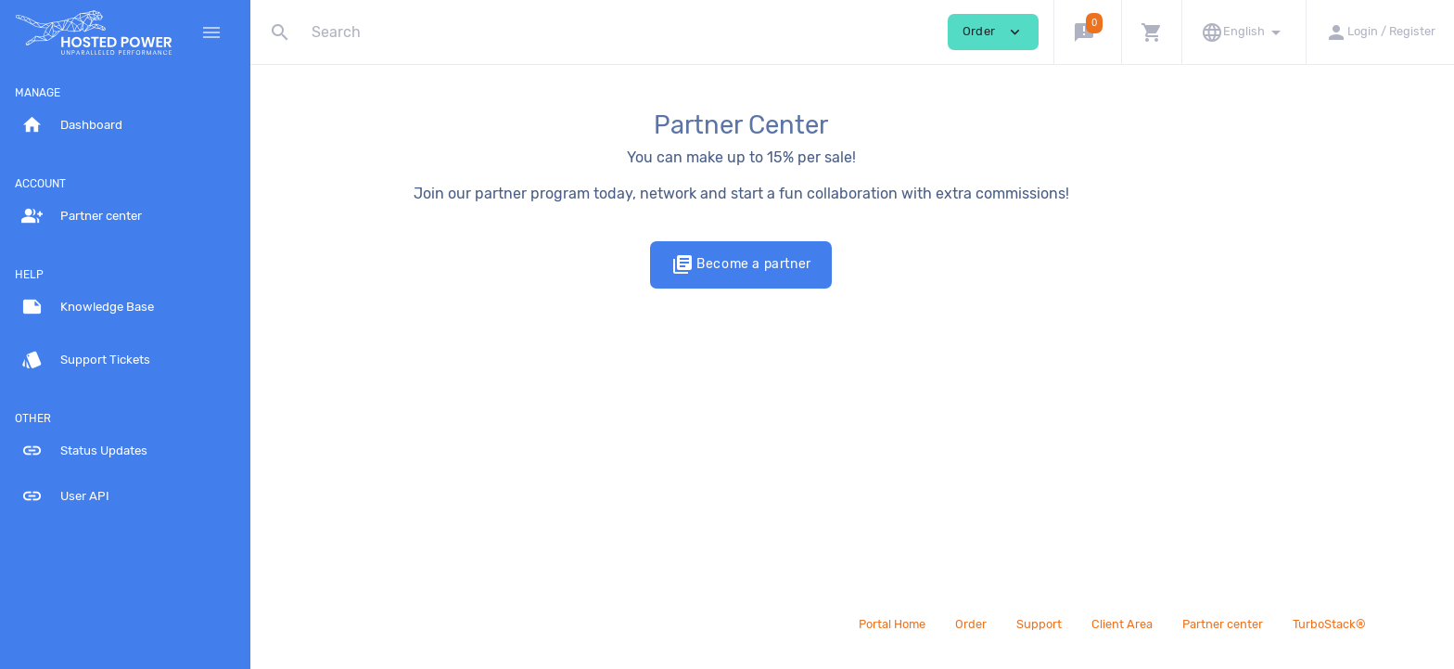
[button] (1087, 32)
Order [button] (993, 32)
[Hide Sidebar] (211, 32)
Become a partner (852, 264)
